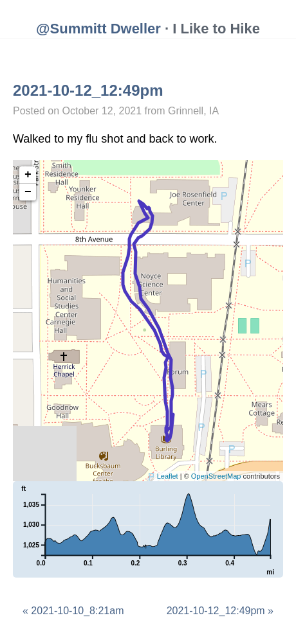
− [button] (28, 192)
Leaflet (167, 476)
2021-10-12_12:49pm (88, 90)
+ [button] (28, 174)
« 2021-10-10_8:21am (73, 610)
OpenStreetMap (216, 476)
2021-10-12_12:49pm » (220, 610)
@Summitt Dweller (98, 29)
